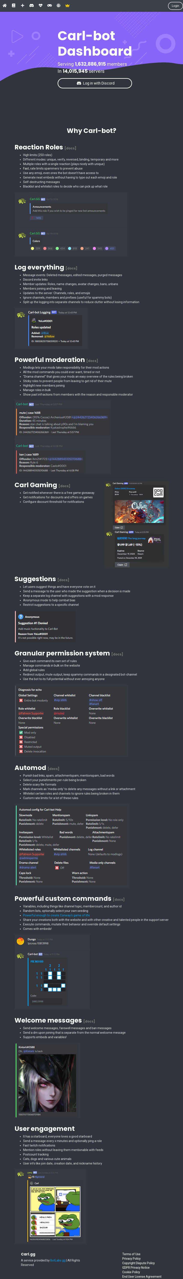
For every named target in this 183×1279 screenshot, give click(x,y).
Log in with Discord (96, 83)
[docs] (70, 148)
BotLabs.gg (57, 1260)
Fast (26, 168)
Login (175, 5)
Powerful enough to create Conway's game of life (56, 915)
